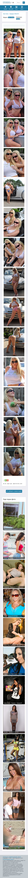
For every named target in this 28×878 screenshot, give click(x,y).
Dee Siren (11, 17)
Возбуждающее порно (8, 859)
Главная (5, 8)
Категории (11, 8)
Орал (18, 19)
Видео (22, 8)
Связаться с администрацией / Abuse (12, 856)
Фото (16, 8)
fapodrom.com (7, 2)
